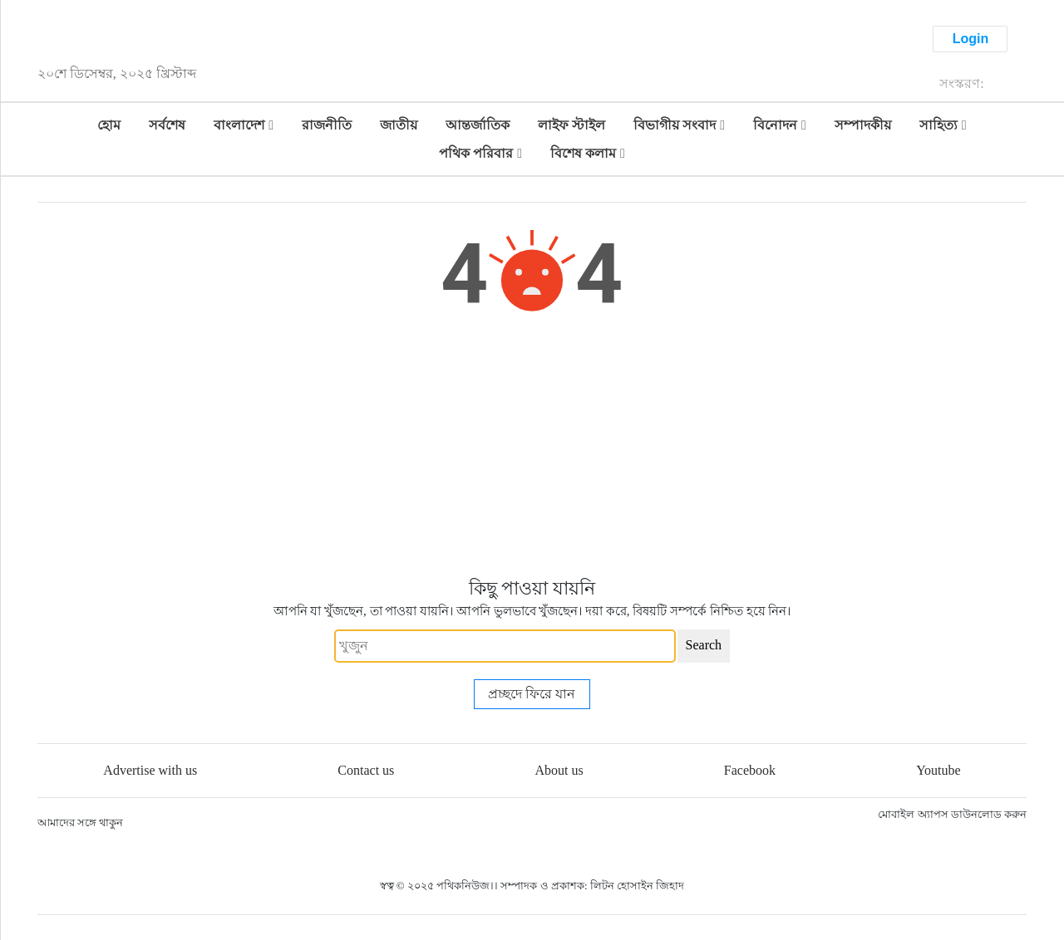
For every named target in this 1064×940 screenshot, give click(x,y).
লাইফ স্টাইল (571, 125)
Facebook (750, 770)
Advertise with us (150, 770)
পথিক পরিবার (476, 153)
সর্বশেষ (167, 125)
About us (558, 770)
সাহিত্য (938, 125)
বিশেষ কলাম (583, 153)
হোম (109, 125)
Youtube (938, 770)
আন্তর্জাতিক (478, 125)
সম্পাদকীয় (863, 125)
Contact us (365, 770)
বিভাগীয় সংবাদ (674, 125)
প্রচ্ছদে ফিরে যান (531, 694)
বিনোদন (775, 125)
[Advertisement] (532, 450)
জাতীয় (398, 125)
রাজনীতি (327, 125)
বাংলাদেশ (239, 125)
